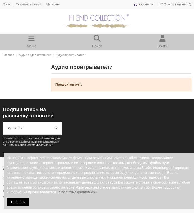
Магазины (53, 4)
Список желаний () (175, 4)
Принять (18, 202)
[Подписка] (56, 128)
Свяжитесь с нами (29, 4)
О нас (7, 4)
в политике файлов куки (78, 192)
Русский (144, 4)
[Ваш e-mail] (27, 128)
